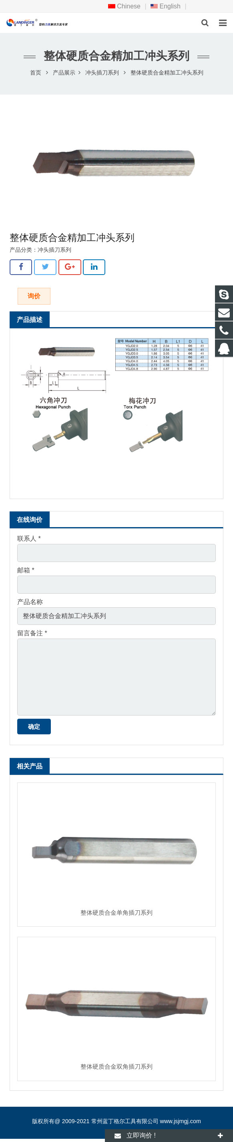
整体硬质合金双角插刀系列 (116, 1066)
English (166, 6)
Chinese (124, 6)
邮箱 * (25, 570)
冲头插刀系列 (102, 72)
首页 (35, 72)
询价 (34, 296)
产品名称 (30, 601)
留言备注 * (32, 633)
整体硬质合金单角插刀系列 (116, 912)
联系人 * (29, 538)
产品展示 (64, 72)
